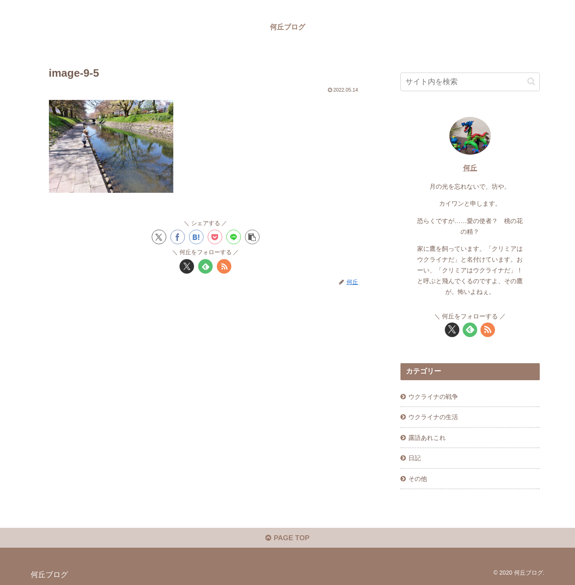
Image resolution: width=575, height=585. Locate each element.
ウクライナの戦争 (433, 396)
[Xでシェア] (159, 237)
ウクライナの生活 (433, 416)
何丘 (470, 168)
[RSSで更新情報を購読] (224, 266)
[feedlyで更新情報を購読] (205, 266)
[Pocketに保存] (215, 237)
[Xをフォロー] (187, 266)
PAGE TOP (287, 538)
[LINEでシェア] (233, 237)
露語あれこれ (427, 437)
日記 (414, 457)
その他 (417, 478)
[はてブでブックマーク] (196, 237)
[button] (252, 237)
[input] (470, 82)
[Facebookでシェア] (177, 237)
